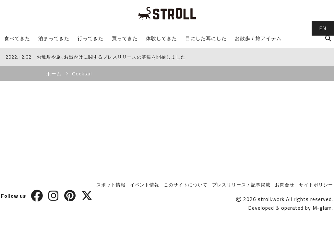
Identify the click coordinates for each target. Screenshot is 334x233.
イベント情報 (144, 184)
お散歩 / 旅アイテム (258, 38)
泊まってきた (53, 38)
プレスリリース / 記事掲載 (241, 184)
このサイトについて (186, 184)
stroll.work (271, 199)
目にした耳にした (206, 38)
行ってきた (90, 38)
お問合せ (284, 184)
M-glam (322, 208)
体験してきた (161, 38)
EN (322, 28)
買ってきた (125, 38)
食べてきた (17, 38)
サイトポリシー (316, 184)
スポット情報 (110, 184)
